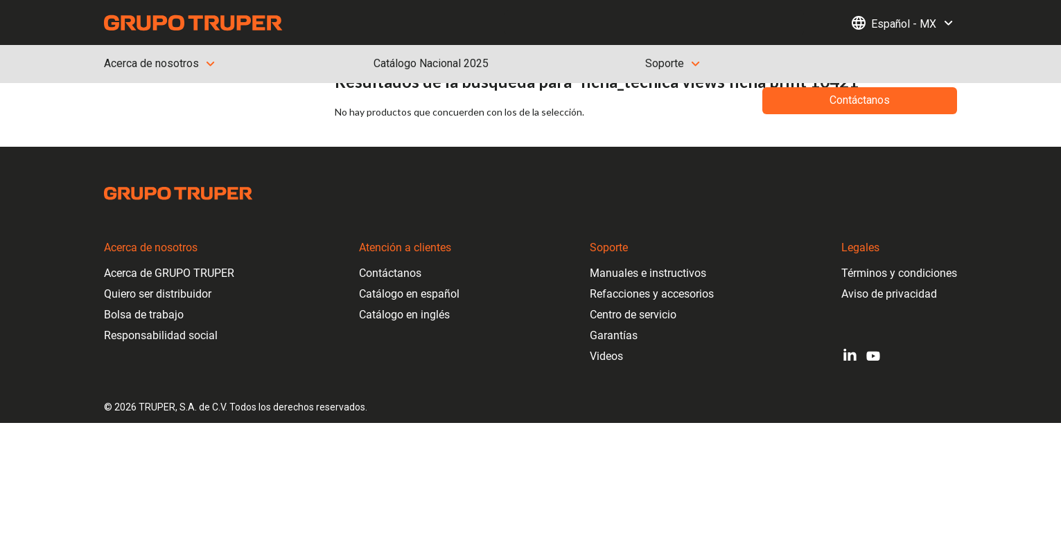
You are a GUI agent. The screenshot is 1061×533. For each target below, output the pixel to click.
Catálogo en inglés (404, 314)
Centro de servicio (633, 314)
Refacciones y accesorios (652, 293)
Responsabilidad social (161, 335)
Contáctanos (390, 273)
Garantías (614, 335)
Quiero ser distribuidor (157, 293)
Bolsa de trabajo (144, 314)
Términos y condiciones (899, 273)
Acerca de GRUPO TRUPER (169, 273)
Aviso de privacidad (889, 293)
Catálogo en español (409, 293)
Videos (606, 356)
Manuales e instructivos (648, 273)
